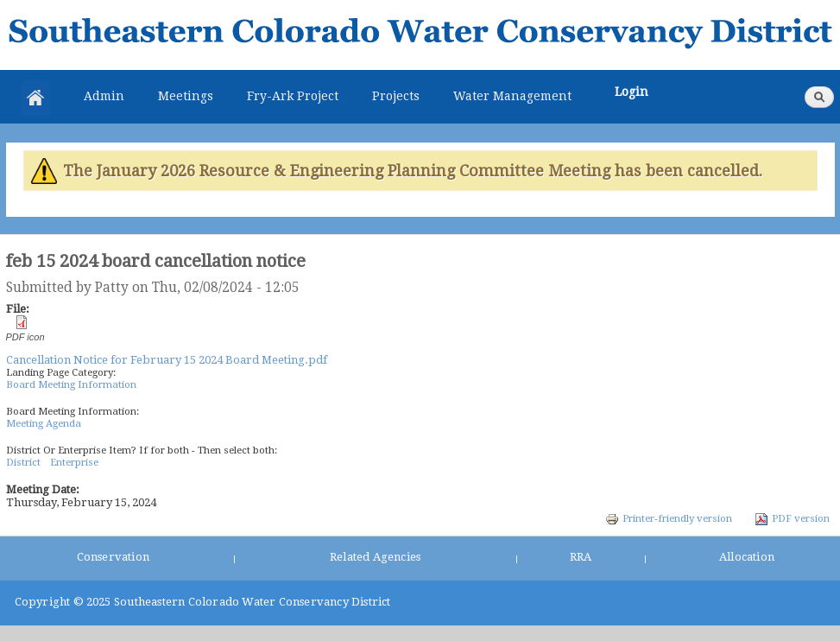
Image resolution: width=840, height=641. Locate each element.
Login (631, 91)
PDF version (792, 518)
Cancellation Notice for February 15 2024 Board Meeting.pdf (166, 359)
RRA (581, 556)
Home (35, 97)
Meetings (185, 96)
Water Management (512, 96)
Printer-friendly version (668, 518)
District (23, 462)
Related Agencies (375, 556)
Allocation (746, 556)
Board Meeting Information (71, 384)
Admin (104, 96)
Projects (396, 96)
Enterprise (74, 462)
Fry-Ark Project (292, 96)
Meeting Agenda (43, 423)
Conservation (113, 556)
